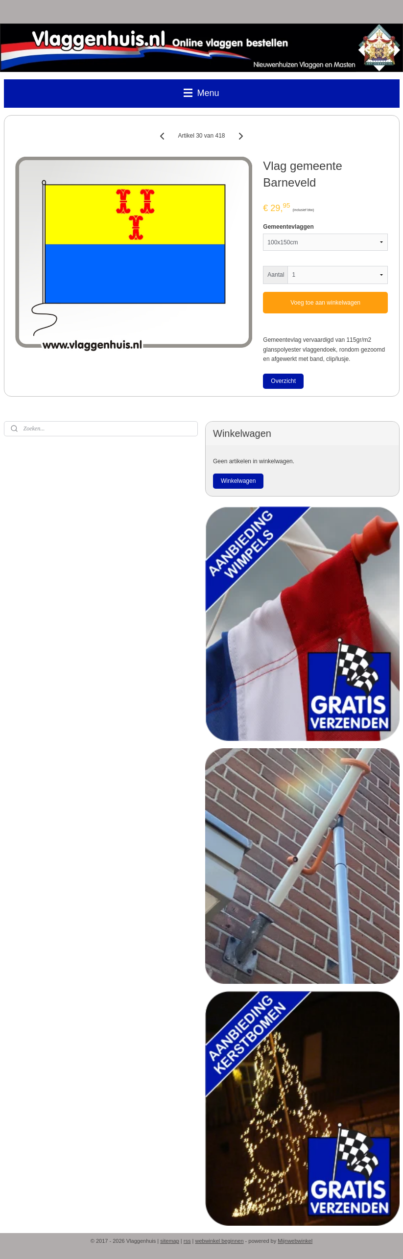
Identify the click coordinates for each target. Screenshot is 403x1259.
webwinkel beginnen (219, 1241)
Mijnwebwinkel (295, 1241)
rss (187, 1241)
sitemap (169, 1241)
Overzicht (283, 381)
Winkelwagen (238, 480)
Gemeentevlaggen (288, 226)
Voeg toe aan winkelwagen (325, 302)
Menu (201, 93)
